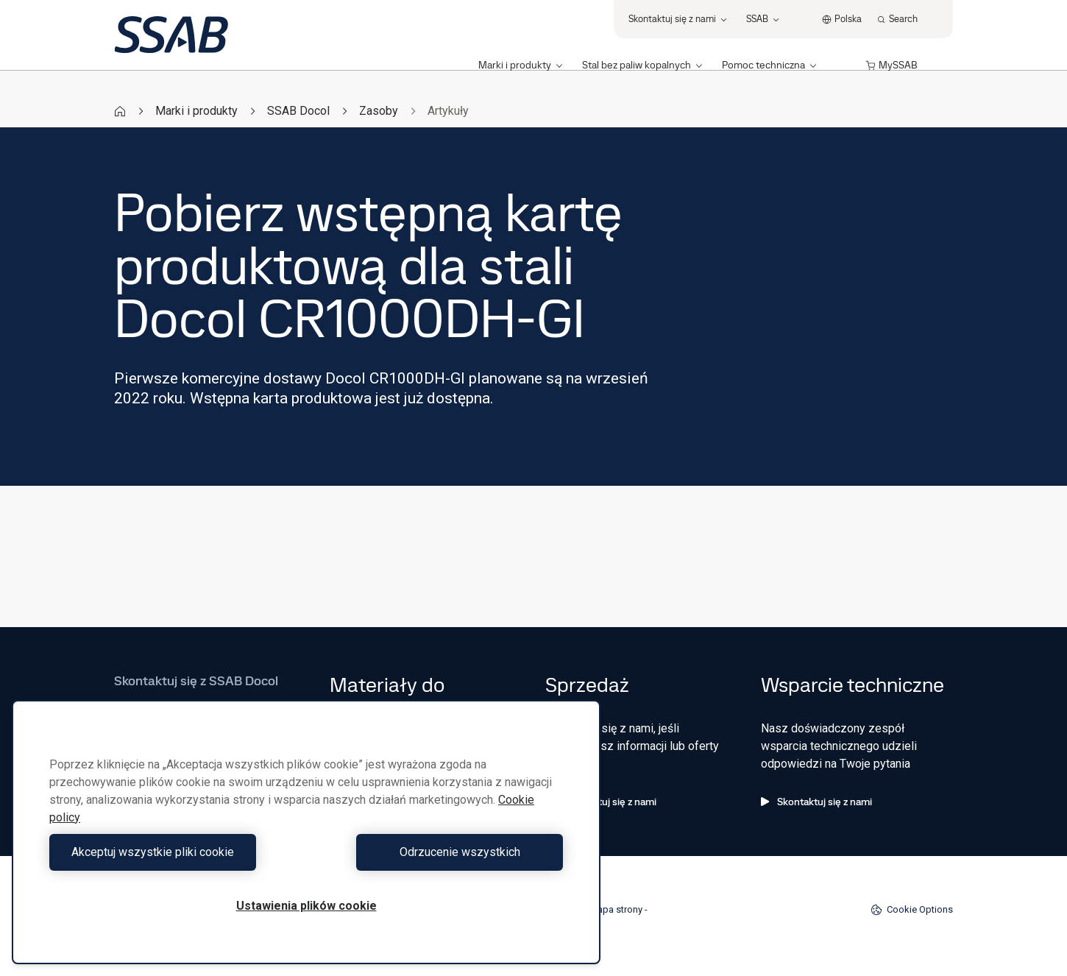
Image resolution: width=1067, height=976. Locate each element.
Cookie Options (912, 910)
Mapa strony (615, 909)
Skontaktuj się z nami (600, 801)
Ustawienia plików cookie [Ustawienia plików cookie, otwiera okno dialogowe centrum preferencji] (306, 906)
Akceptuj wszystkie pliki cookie (174, 852)
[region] (306, 832)
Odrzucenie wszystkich (438, 852)
